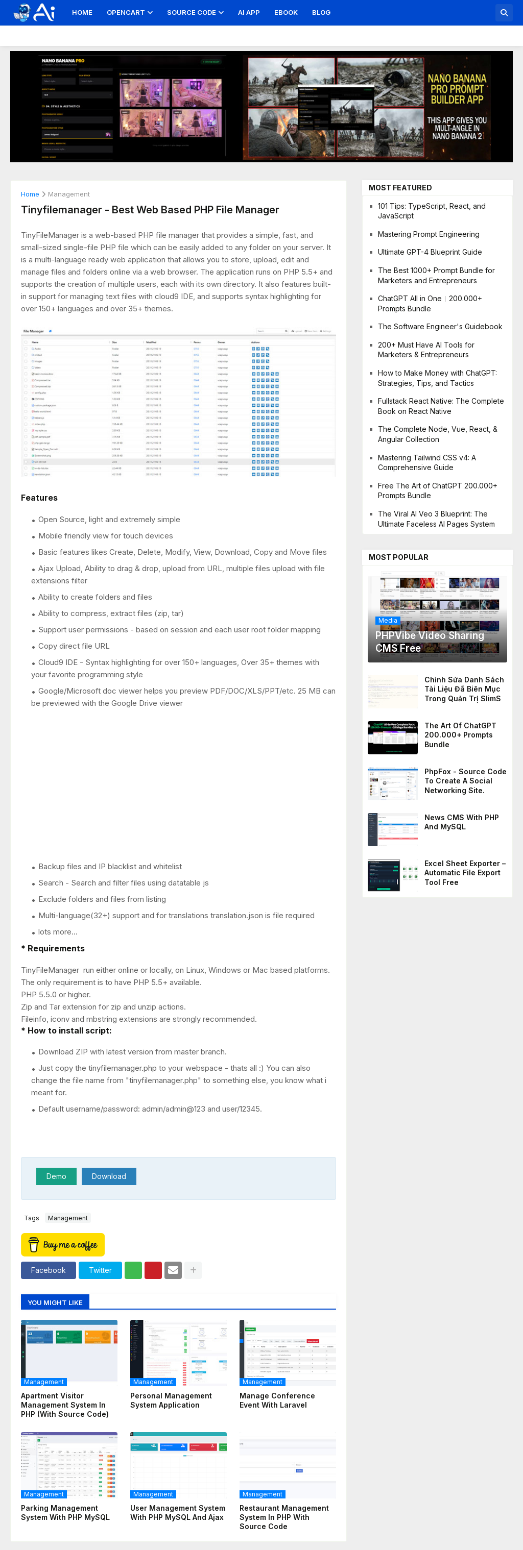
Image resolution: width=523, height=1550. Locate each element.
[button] (504, 12)
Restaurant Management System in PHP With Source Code (284, 1517)
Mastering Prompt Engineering (429, 234)
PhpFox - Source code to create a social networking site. (465, 780)
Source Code (191, 12)
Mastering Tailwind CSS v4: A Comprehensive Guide (427, 462)
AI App (249, 12)
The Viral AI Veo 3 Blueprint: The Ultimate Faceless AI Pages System (436, 518)
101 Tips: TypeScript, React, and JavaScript (432, 211)
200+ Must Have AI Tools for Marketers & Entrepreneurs (426, 349)
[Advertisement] (183, 785)
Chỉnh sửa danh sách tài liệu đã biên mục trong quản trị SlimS (464, 688)
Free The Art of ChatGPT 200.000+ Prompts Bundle (437, 490)
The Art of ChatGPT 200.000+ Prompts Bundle (460, 734)
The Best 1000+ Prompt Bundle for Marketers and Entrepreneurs (436, 275)
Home (82, 12)
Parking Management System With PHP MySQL (65, 1512)
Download (109, 1176)
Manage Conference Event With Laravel (277, 1400)
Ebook (286, 12)
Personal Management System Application (171, 1400)
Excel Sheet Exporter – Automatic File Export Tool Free (465, 872)
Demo (56, 1176)
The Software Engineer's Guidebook (440, 326)
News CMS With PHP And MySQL (461, 822)
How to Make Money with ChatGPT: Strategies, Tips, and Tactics (437, 377)
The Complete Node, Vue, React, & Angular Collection (437, 434)
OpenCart (126, 12)
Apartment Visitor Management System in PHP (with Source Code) (65, 1404)
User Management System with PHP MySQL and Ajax (177, 1512)
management (69, 194)
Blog (321, 12)
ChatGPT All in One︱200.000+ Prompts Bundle (430, 303)
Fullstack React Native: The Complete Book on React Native (441, 406)
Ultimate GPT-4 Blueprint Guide (430, 252)
